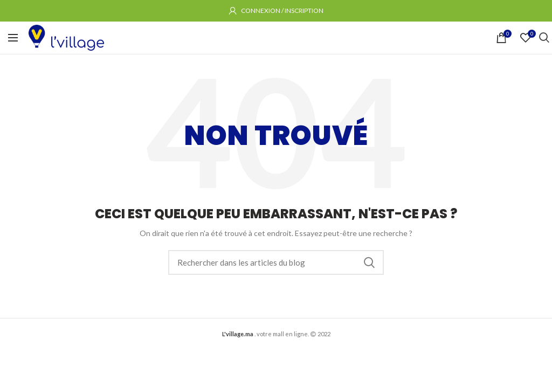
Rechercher (369, 262)
